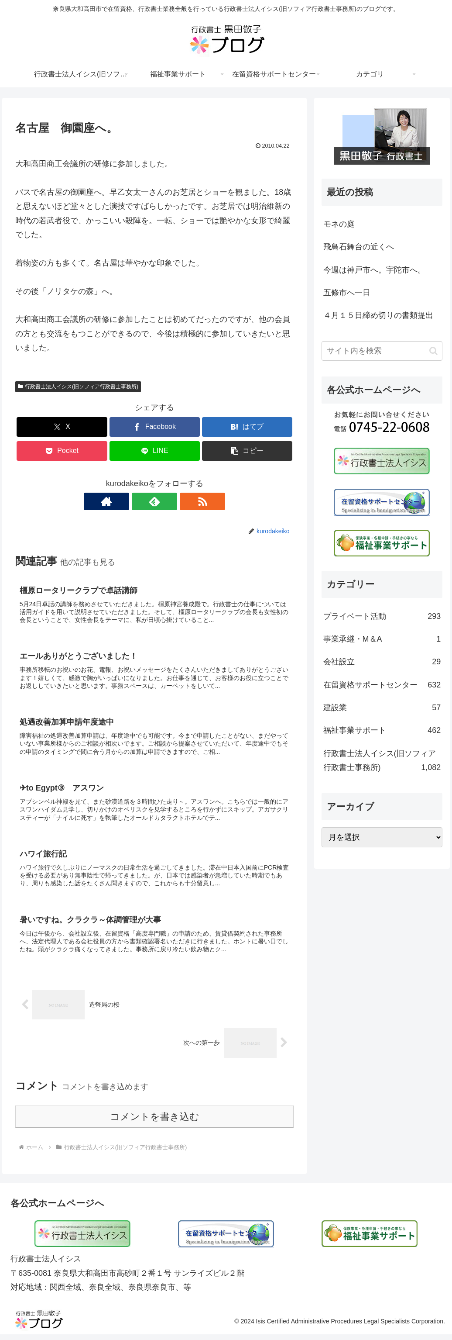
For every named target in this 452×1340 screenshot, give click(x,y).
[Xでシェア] (62, 427)
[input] (382, 351)
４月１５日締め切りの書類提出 (378, 315)
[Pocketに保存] (62, 451)
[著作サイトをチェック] (134, 501)
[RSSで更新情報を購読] (174, 501)
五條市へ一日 (346, 292)
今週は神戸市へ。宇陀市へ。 (374, 270)
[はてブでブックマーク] (247, 427)
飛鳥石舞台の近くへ (358, 246)
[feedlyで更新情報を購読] (154, 501)
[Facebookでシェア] (155, 427)
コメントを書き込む (154, 1122)
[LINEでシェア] (155, 451)
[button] (247, 451)
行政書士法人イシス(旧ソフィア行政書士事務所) (78, 386)
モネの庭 (339, 224)
